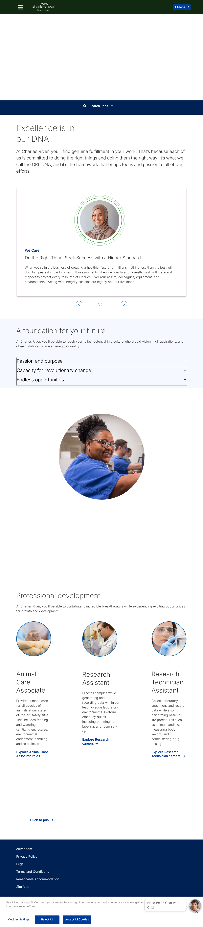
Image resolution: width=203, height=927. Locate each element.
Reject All (47, 919)
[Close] (196, 911)
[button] (101, 362)
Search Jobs (98, 106)
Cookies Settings (18, 919)
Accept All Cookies (77, 919)
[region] (101, 912)
